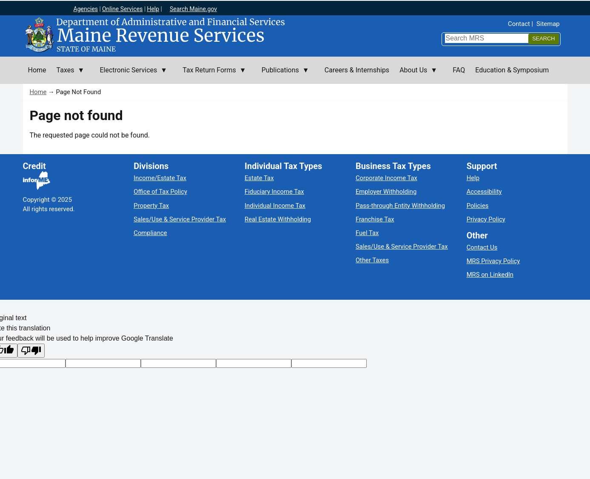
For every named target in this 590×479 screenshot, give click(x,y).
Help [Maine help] (153, 9)
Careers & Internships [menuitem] (357, 70)
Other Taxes (372, 260)
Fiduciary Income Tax (274, 191)
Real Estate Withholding (278, 219)
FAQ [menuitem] (459, 70)
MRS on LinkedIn (490, 274)
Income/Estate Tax (160, 178)
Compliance (150, 233)
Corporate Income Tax (386, 178)
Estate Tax (259, 178)
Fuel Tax (367, 233)
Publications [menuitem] (283, 75)
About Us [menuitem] (415, 75)
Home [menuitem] (37, 70)
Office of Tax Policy (160, 191)
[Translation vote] (329, 363)
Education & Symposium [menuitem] (512, 70)
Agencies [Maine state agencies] (86, 9)
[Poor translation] (31, 351)
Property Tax (151, 205)
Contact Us (482, 247)
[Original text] (178, 363)
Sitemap (547, 24)
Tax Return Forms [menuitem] (211, 75)
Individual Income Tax (275, 205)
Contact (519, 24)
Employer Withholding (386, 191)
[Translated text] (253, 363)
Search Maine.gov (193, 9)
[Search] (543, 39)
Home (38, 92)
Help (473, 178)
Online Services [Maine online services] (122, 9)
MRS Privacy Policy (493, 261)
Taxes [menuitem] (68, 75)
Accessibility (484, 191)
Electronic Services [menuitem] (130, 75)
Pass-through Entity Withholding (400, 205)
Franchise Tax (375, 219)
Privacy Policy (486, 219)
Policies (478, 205)
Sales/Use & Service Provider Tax (180, 219)
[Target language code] (103, 363)
